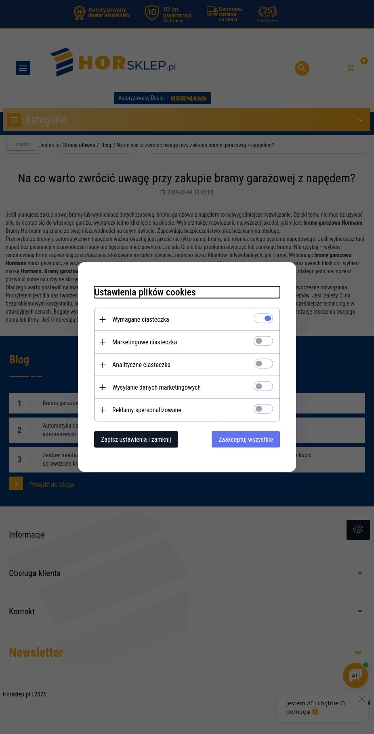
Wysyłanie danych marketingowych (156, 387)
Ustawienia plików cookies (145, 292)
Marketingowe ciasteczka (144, 342)
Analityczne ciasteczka (141, 365)
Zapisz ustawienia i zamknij (136, 439)
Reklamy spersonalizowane (146, 410)
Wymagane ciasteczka (140, 319)
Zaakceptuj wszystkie (246, 439)
